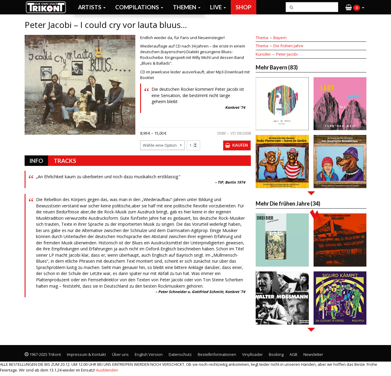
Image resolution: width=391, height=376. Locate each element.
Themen (186, 7)
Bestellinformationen (217, 354)
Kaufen (240, 145)
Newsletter (313, 354)
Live (218, 7)
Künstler (263, 54)
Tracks (65, 160)
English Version (149, 354)
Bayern (280, 37)
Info (36, 160)
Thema (262, 37)
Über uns (120, 354)
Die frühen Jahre (288, 45)
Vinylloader (252, 354)
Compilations (139, 7)
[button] (355, 7)
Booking (276, 354)
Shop (243, 7)
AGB (293, 354)
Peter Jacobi (287, 54)
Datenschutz (180, 354)
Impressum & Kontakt (86, 354)
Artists (92, 7)
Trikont (47, 7)
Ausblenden (107, 370)
